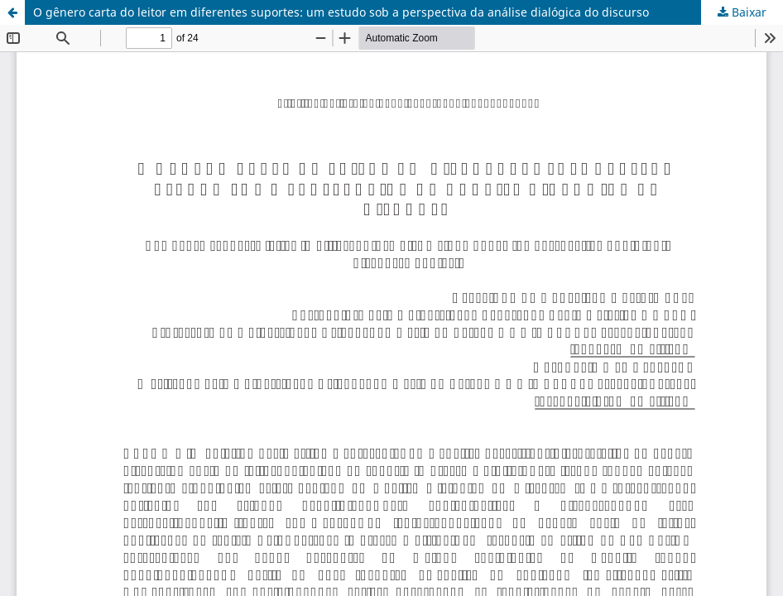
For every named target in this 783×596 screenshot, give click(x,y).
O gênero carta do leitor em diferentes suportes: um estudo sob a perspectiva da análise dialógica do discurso (341, 12)
